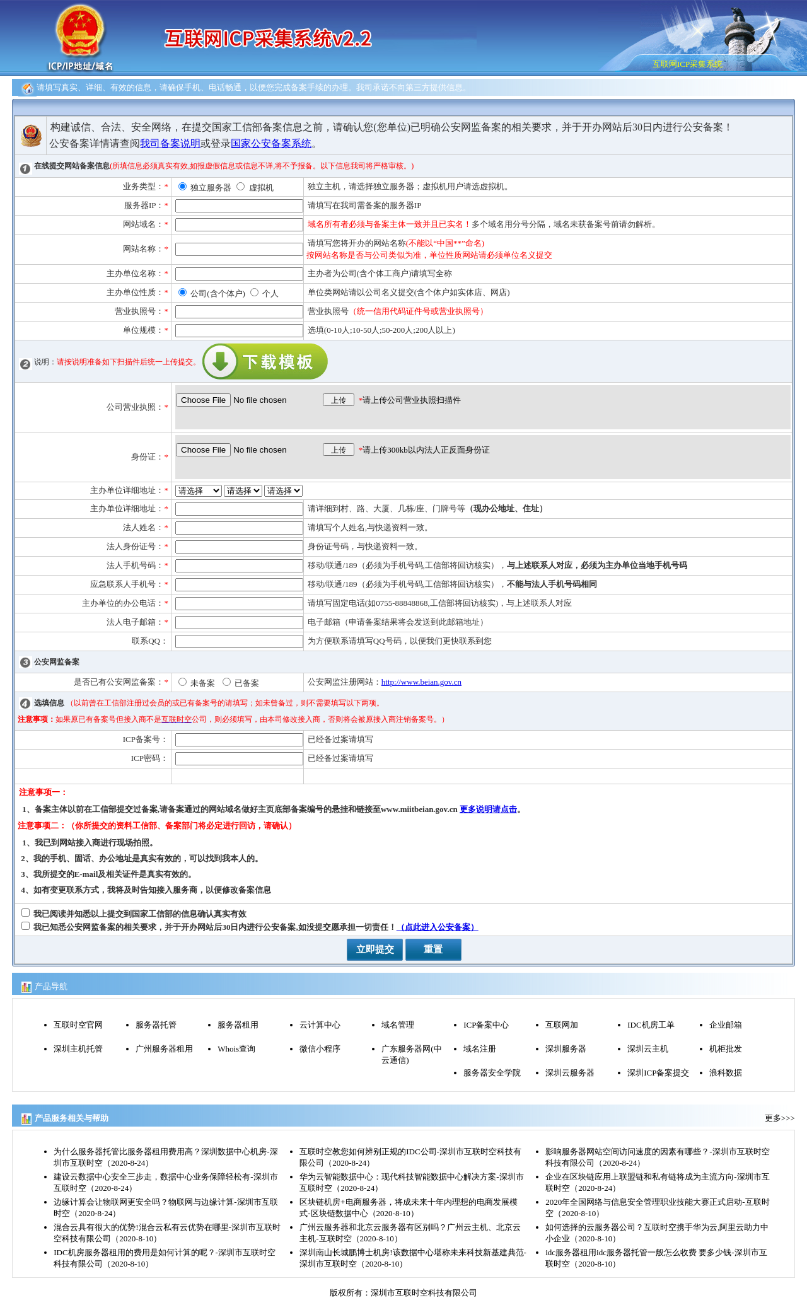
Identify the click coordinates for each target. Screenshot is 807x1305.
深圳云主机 (647, 1048)
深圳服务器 (565, 1048)
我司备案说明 (170, 143)
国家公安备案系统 (271, 143)
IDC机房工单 (650, 1025)
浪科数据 (725, 1072)
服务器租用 (238, 1025)
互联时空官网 (78, 1025)
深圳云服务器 (570, 1072)
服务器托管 (156, 1025)
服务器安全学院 (492, 1072)
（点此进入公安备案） (438, 927)
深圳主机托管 (78, 1048)
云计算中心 (319, 1025)
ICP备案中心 (486, 1025)
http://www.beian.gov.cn (421, 682)
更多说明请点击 (488, 809)
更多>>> (780, 1118)
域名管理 (397, 1025)
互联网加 (561, 1025)
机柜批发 (725, 1048)
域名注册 (479, 1048)
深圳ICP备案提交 (658, 1072)
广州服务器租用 (164, 1048)
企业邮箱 (725, 1025)
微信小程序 (319, 1048)
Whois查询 (236, 1048)
